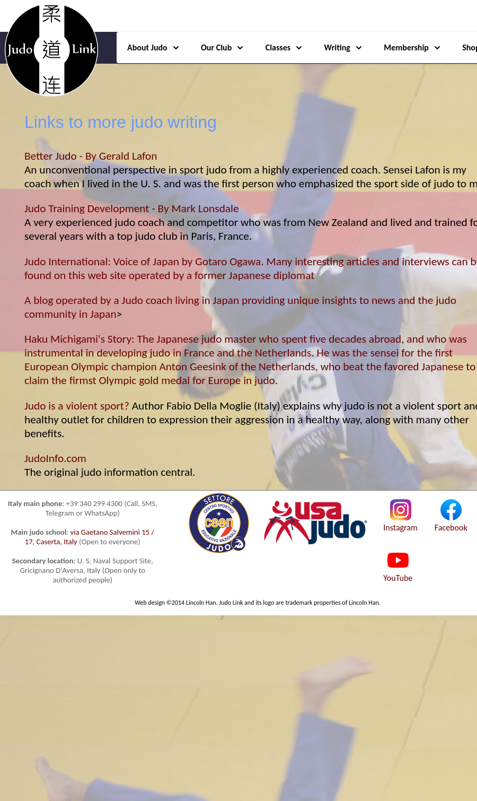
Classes (285, 47)
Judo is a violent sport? (76, 406)
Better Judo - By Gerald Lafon (90, 156)
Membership (412, 47)
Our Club (222, 47)
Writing (343, 47)
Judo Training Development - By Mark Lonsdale (131, 208)
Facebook (451, 522)
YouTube (397, 573)
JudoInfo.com (55, 458)
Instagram (400, 522)
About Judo (153, 47)
